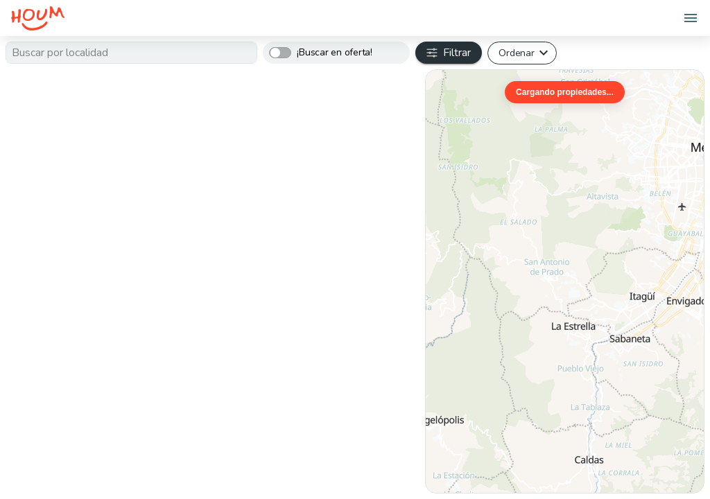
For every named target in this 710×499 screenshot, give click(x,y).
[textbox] (131, 52)
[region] (565, 281)
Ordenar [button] (516, 53)
